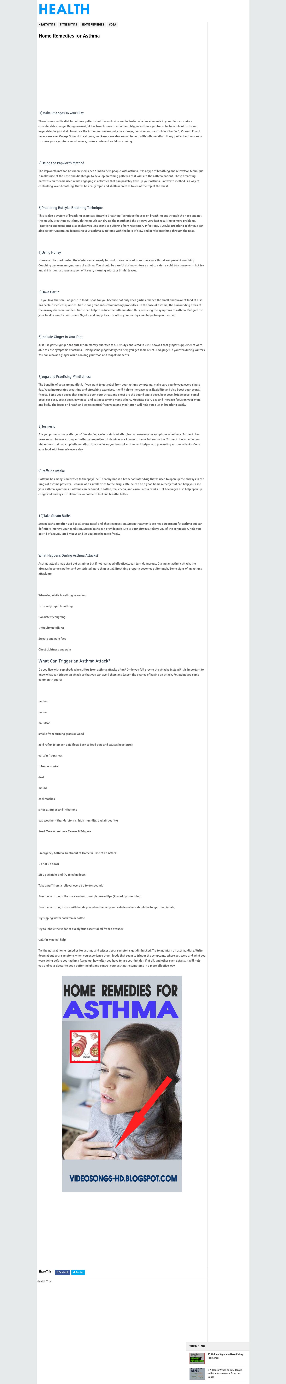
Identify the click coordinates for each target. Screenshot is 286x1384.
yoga (112, 21)
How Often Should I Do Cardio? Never (209, 61)
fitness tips (68, 21)
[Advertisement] (111, 70)
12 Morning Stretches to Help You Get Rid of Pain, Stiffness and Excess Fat (226, 168)
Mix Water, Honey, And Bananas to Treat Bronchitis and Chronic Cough (226, 73)
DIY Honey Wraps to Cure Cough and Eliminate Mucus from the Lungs (225, 50)
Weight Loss (200, 189)
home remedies (93, 21)
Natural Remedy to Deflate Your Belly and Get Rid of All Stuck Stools (225, 152)
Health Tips (47, 21)
